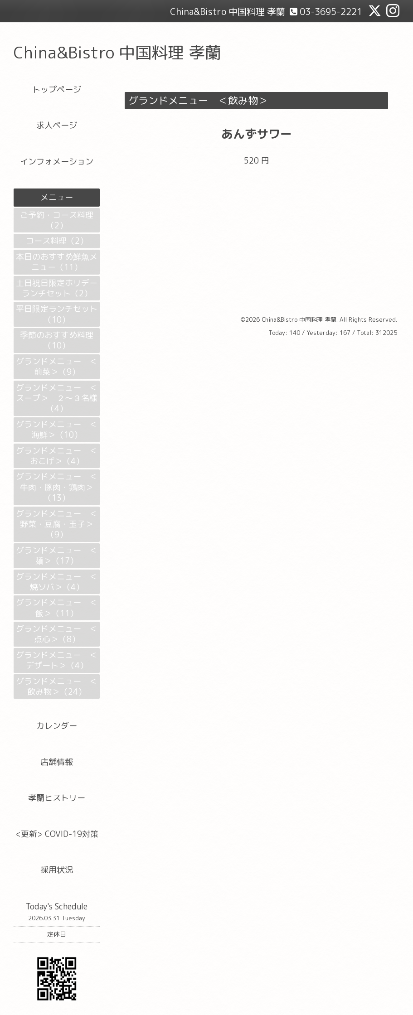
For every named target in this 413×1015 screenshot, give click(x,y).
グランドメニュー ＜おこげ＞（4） (56, 456)
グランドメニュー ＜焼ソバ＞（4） (56, 582)
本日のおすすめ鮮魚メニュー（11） (56, 262)
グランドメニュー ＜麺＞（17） (56, 555)
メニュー (56, 197)
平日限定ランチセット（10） (56, 314)
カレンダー (56, 725)
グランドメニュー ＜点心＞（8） (56, 634)
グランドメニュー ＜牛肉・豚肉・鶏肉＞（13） (56, 487)
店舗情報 (56, 762)
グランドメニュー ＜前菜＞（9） (56, 366)
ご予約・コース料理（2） (56, 220)
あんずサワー (256, 134)
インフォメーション (56, 161)
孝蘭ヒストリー (56, 797)
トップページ (56, 89)
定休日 (56, 934)
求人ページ (56, 125)
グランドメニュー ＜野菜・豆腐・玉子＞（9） (56, 524)
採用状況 (56, 869)
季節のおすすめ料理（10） (56, 340)
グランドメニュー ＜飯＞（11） (56, 608)
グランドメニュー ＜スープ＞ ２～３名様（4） (56, 398)
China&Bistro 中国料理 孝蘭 (117, 52)
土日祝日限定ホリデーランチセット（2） (56, 288)
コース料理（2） (57, 240)
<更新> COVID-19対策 (56, 834)
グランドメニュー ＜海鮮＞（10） (56, 429)
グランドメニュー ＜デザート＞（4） (56, 660)
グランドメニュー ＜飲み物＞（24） (56, 686)
